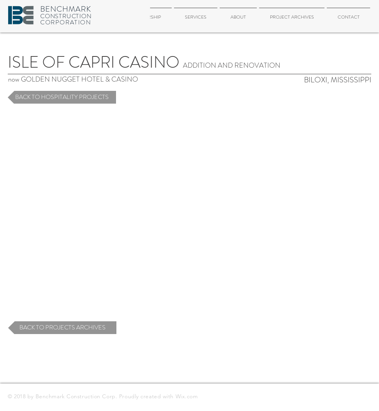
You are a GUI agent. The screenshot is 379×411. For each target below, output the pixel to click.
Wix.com (187, 396)
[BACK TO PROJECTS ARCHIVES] (62, 327)
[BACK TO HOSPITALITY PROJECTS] (62, 97)
